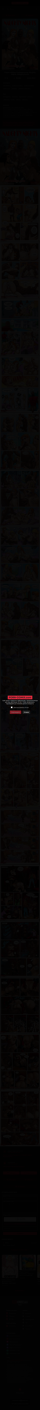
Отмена (26, 712)
